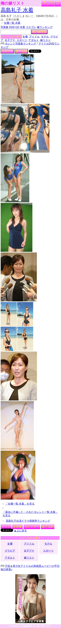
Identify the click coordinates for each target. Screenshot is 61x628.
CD (17, 27)
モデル (45, 36)
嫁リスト (44, 3)
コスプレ (31, 27)
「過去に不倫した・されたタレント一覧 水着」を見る (30, 514)
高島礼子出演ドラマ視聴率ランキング (28, 520)
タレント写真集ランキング (20, 43)
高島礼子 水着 (17, 10)
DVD (12, 27)
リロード (7, 51)
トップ (6, 526)
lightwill (27, 626)
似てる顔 (21, 51)
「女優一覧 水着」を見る (19, 503)
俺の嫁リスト (12, 3)
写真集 (4, 27)
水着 (22, 27)
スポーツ (22, 40)
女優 (25, 36)
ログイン (57, 3)
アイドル (34, 36)
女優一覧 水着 (12, 23)
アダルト (33, 40)
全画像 (17, 526)
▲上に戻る (20, 530)
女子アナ (10, 40)
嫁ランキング (45, 27)
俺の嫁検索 (39, 31)
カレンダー (32, 526)
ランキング (51, 3)
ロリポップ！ (44, 626)
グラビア (10, 550)
